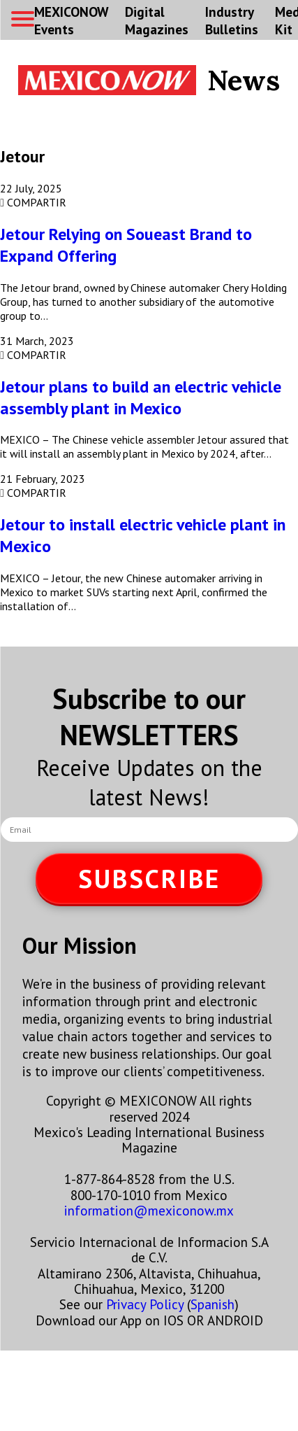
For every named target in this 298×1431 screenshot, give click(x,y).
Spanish (212, 1304)
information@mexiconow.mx (149, 1210)
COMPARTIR (33, 202)
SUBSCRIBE (149, 878)
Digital (156, 20)
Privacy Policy (145, 1304)
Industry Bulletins (231, 20)
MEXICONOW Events (71, 20)
